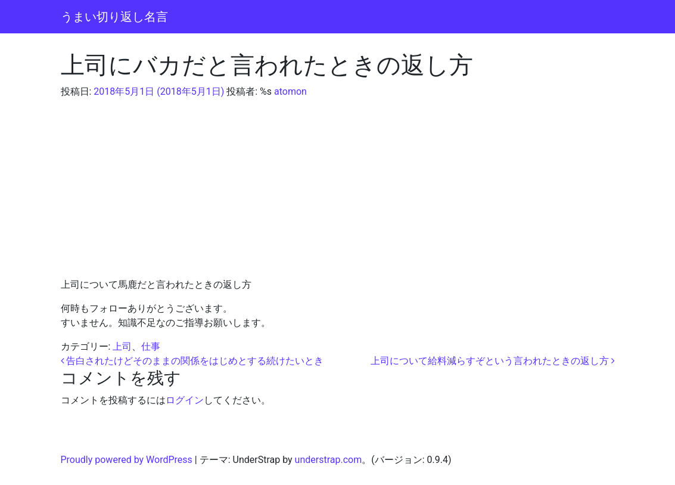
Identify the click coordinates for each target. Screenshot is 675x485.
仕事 (150, 346)
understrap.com (328, 459)
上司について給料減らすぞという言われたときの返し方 (493, 360)
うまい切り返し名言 (114, 17)
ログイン (185, 400)
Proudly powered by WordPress (126, 459)
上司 (122, 346)
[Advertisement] (338, 188)
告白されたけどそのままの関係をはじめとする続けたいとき (192, 360)
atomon (289, 91)
